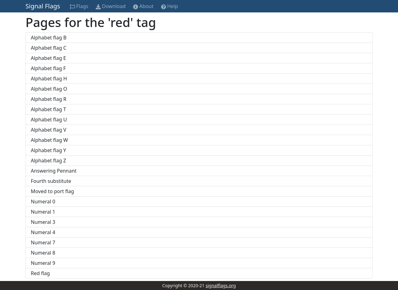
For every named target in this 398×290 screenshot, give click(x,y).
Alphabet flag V (48, 129)
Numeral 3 (43, 222)
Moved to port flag (52, 191)
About (143, 6)
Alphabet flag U (49, 119)
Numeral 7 (43, 242)
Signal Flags (42, 6)
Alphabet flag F (48, 68)
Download (111, 6)
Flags (79, 6)
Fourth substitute (51, 181)
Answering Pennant (53, 170)
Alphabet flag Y (48, 150)
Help (169, 6)
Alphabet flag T (48, 109)
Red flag (40, 273)
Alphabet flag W (49, 140)
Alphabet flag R (48, 99)
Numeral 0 (43, 201)
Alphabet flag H (49, 78)
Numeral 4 (43, 232)
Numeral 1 (43, 211)
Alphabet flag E (48, 58)
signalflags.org (221, 285)
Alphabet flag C (49, 47)
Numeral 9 (43, 263)
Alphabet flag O (49, 88)
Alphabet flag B (49, 37)
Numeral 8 (43, 252)
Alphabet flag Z (48, 160)
